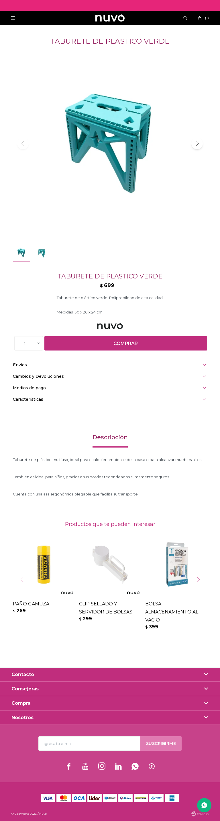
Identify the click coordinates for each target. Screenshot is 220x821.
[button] (197, 143)
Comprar (125, 343)
